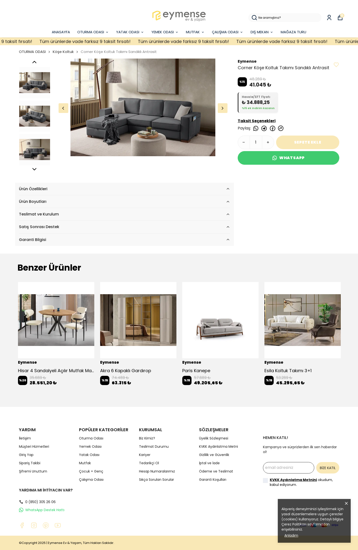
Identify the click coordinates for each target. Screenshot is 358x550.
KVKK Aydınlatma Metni (218, 446)
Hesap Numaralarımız (157, 471)
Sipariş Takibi (29, 463)
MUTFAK (195, 31)
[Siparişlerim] (329, 18)
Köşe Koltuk (63, 51)
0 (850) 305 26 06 (37, 501)
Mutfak (85, 463)
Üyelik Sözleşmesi (213, 438)
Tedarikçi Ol (149, 463)
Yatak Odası (89, 454)
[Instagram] (34, 525)
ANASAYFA (61, 31)
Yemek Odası (90, 446)
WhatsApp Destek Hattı (41, 509)
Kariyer (144, 454)
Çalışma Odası (91, 479)
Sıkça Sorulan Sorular (156, 479)
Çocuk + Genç (91, 471)
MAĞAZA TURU (293, 31)
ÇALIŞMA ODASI (227, 31)
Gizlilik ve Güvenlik (214, 454)
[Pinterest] (46, 525)
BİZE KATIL (328, 467)
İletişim (25, 438)
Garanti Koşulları (212, 479)
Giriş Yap (26, 454)
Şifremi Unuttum (33, 471)
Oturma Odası (91, 438)
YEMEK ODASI (165, 31)
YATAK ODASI (130, 31)
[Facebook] (22, 525)
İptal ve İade (209, 463)
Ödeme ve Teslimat (216, 471)
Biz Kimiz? (147, 438)
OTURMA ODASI (93, 31)
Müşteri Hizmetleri (34, 446)
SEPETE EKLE (307, 142)
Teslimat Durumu (154, 446)
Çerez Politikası (293, 524)
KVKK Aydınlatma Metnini (293, 479)
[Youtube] (58, 525)
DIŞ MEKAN (262, 31)
